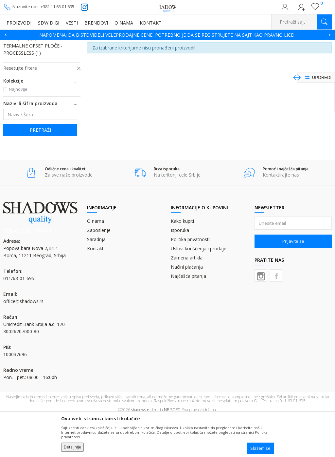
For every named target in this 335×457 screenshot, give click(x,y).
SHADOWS (13, 44)
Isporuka (180, 270)
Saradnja (96, 279)
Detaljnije (72, 447)
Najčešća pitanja (188, 316)
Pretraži (40, 170)
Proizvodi (36, 44)
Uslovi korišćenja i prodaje (198, 289)
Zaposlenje (99, 270)
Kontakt (95, 289)
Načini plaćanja (187, 307)
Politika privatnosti (190, 279)
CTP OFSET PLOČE (65, 44)
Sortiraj (278, 54)
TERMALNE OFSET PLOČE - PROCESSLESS (32, 89)
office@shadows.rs (23, 341)
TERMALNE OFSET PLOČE (109, 44)
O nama (95, 261)
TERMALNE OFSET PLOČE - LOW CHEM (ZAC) (38, 74)
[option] (167, 35)
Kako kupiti (182, 261)
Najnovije (18, 129)
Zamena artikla (187, 298)
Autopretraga (249, 54)
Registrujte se (301, 9)
